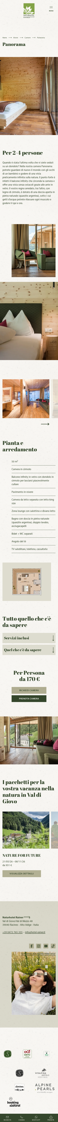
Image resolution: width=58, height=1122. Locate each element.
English (50, 966)
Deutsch (41, 966)
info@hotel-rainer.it (35, 932)
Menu (51, 8)
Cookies (51, 973)
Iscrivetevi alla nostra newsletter (38, 953)
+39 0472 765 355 (12, 932)
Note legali (30, 973)
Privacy (42, 973)
